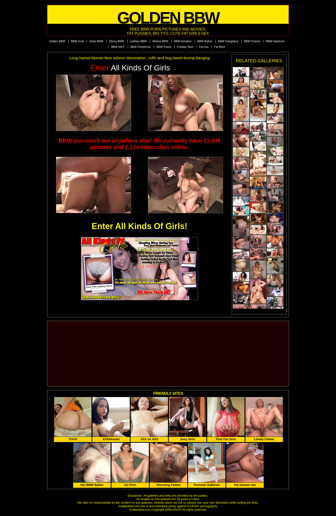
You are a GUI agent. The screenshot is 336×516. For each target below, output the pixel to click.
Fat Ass (203, 47)
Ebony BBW (116, 41)
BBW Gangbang (228, 41)
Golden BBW (57, 41)
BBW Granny (252, 41)
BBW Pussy (163, 47)
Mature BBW (160, 41)
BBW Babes (204, 41)
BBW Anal (77, 41)
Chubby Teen (185, 47)
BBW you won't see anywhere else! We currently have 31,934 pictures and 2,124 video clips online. (139, 143)
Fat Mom (219, 47)
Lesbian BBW (138, 41)
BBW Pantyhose (140, 47)
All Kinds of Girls (130, 67)
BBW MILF (118, 47)
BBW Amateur (183, 41)
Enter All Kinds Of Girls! (140, 226)
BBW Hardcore (275, 41)
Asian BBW (96, 41)
